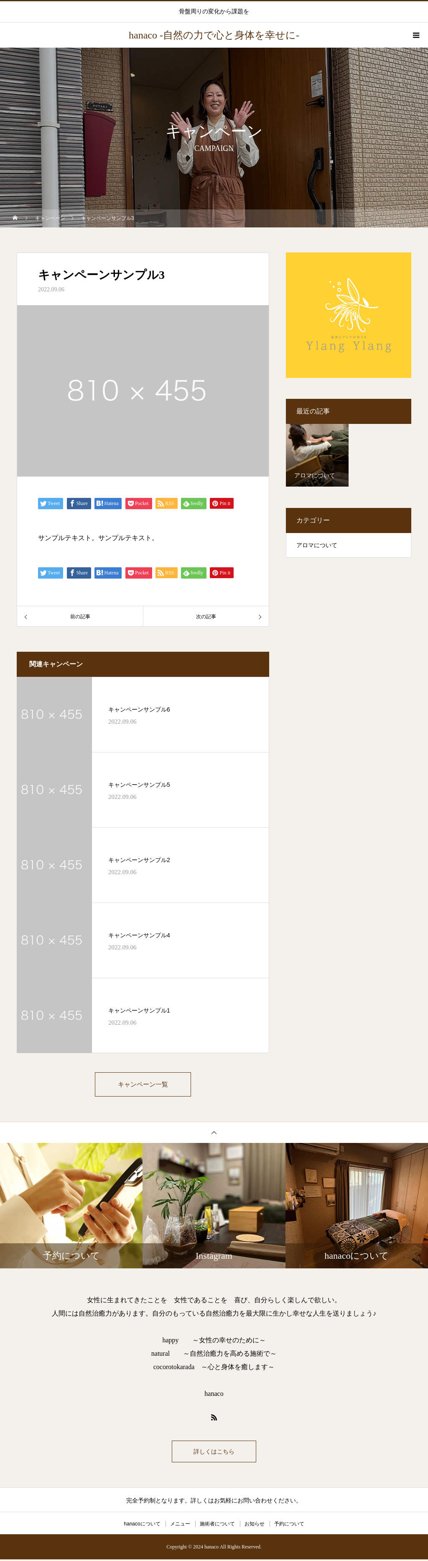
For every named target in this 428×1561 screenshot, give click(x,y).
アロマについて (316, 545)
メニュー (180, 1525)
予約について (289, 1525)
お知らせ (255, 1525)
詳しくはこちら (214, 1453)
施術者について (217, 1525)
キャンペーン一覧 (143, 1085)
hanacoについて (142, 1525)
